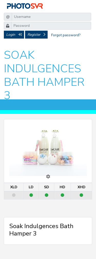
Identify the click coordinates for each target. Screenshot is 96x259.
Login (14, 34)
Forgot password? (65, 35)
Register (36, 34)
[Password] (51, 26)
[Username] (51, 17)
